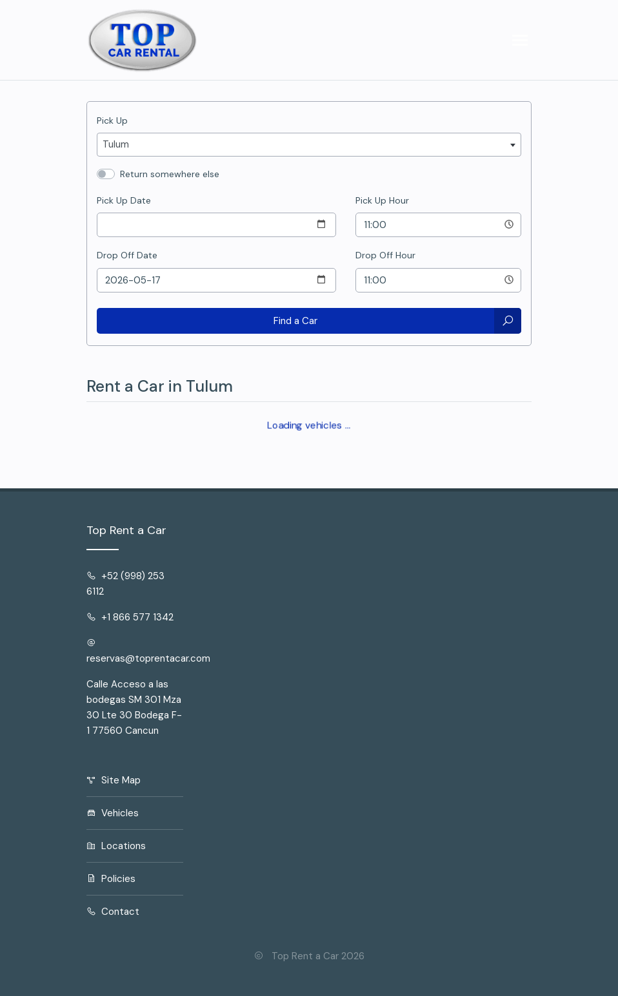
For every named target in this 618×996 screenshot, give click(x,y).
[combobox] (309, 145)
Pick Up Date (124, 200)
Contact (112, 911)
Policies (110, 878)
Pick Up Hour (382, 200)
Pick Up (112, 120)
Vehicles (112, 813)
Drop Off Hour (385, 255)
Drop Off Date (127, 255)
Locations (116, 845)
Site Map (113, 780)
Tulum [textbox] (116, 144)
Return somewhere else (169, 174)
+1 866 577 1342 (130, 617)
